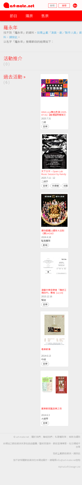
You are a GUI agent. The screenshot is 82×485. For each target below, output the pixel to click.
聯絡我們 (47, 436)
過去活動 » (14, 76)
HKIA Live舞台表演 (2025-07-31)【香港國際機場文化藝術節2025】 (54, 114)
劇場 (45, 245)
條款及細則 (74, 436)
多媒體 (55, 185)
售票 (45, 15)
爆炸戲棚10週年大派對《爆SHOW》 (52, 232)
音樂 (45, 126)
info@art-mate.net (66, 460)
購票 (29, 15)
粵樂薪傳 (45, 349)
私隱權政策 (60, 436)
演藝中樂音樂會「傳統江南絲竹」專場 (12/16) (53, 291)
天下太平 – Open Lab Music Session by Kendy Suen (54, 174)
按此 (78, 453)
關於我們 (36, 436)
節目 (13, 15)
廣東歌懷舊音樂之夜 (51, 408)
